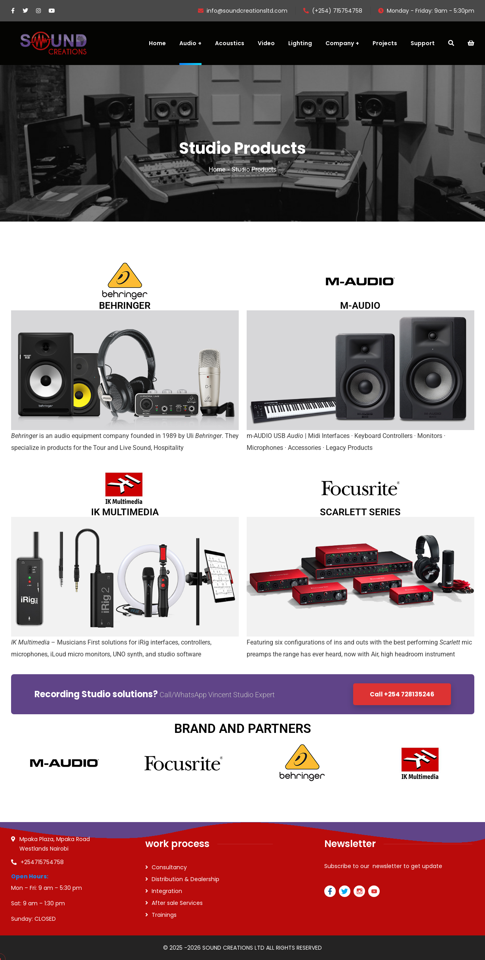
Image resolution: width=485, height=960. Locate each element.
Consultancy (169, 867)
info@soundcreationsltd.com (242, 11)
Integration (167, 891)
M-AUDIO (360, 305)
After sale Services (177, 903)
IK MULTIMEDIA (125, 512)
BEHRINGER (124, 305)
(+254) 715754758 (332, 11)
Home (217, 169)
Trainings (164, 915)
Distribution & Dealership (185, 879)
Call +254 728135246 (402, 694)
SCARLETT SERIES (360, 512)
